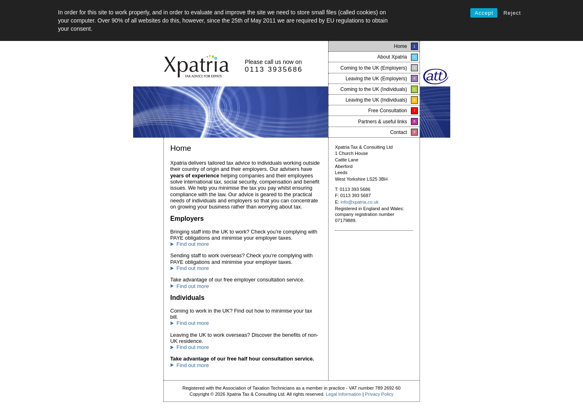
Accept (483, 13)
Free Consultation (387, 110)
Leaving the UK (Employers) (376, 79)
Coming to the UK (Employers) (373, 68)
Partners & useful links (382, 122)
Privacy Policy (379, 394)
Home (400, 46)
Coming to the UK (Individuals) (373, 89)
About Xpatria (392, 57)
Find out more (193, 244)
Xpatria (196, 67)
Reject (512, 13)
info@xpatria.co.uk (359, 202)
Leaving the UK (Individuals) (376, 100)
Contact (398, 132)
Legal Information (343, 394)
